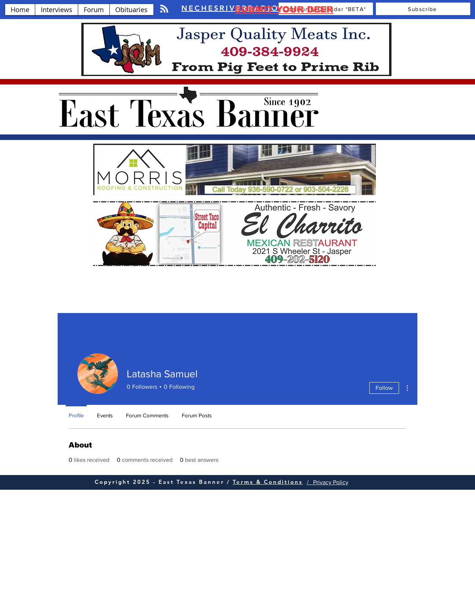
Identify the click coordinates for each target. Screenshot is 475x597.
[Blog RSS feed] (164, 9)
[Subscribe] (423, 9)
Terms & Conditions (268, 481)
